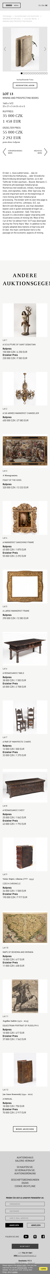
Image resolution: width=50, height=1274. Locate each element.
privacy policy (21, 1265)
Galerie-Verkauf (25, 1160)
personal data (22, 1268)
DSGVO (25, 1182)
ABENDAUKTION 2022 (12, 18)
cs (40, 5)
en (43, 5)
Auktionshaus (25, 1157)
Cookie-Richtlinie (25, 1186)
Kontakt (25, 1246)
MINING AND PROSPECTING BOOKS (17, 21)
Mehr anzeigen (25, 1129)
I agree (43, 1269)
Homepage (7, 16)
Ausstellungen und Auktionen (27, 16)
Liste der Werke (30, 18)
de (46, 5)
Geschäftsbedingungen (25, 1179)
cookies (15, 1272)
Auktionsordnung (25, 1173)
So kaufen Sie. (25, 1167)
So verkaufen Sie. (25, 1170)
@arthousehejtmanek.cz (25, 1255)
